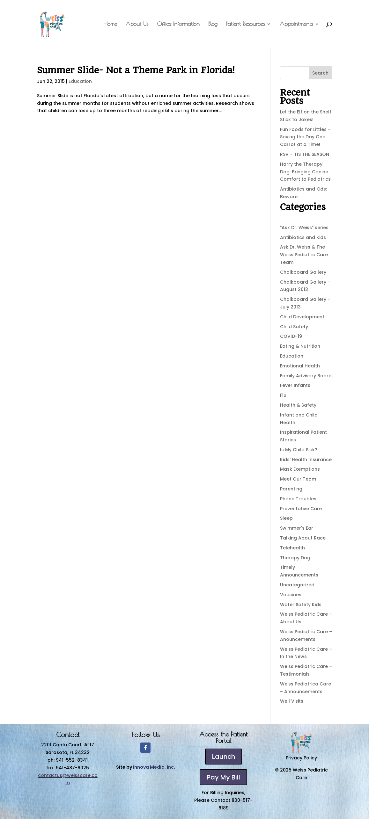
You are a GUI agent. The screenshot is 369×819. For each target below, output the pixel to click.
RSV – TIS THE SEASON (304, 154)
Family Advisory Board (306, 376)
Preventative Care (301, 508)
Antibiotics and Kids (303, 237)
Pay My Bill (223, 777)
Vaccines (290, 594)
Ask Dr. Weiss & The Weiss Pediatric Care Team (304, 254)
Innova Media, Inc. (154, 767)
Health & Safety (298, 405)
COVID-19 (291, 336)
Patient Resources (245, 24)
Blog (213, 24)
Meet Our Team (298, 479)
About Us (137, 24)
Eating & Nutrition (300, 346)
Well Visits (291, 701)
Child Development (302, 317)
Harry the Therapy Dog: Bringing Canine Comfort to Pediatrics (305, 172)
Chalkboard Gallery (303, 272)
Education (80, 81)
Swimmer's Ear (296, 528)
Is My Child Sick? (298, 449)
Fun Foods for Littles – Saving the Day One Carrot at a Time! (305, 137)
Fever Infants (295, 385)
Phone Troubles (298, 499)
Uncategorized (297, 585)
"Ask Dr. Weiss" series (304, 227)
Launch (223, 756)
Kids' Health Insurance (306, 459)
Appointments (296, 24)
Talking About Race (303, 538)
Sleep (286, 518)
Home (110, 24)
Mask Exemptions (300, 469)
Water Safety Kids (300, 604)
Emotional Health (300, 366)
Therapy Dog (295, 557)
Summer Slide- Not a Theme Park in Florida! (136, 70)
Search (320, 73)
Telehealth (292, 548)
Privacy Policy (301, 758)
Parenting (291, 489)
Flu (283, 395)
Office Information (178, 24)
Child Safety (294, 326)
